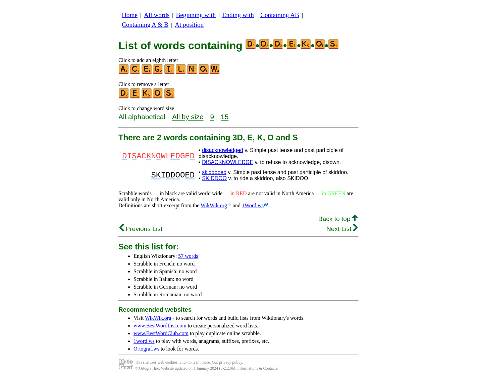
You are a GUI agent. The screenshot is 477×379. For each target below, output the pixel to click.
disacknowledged (222, 150)
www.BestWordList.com (160, 325)
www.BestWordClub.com (161, 333)
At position (189, 24)
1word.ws (144, 341)
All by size (188, 117)
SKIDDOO (214, 178)
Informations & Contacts (257, 368)
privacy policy (230, 362)
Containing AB (279, 14)
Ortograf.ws (146, 349)
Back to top (338, 218)
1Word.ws (253, 205)
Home (130, 14)
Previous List (140, 228)
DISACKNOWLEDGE (227, 162)
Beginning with (196, 14)
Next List (342, 228)
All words (156, 14)
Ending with (238, 14)
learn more (201, 362)
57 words (188, 256)
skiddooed (214, 172)
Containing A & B (145, 24)
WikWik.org (214, 205)
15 (224, 117)
